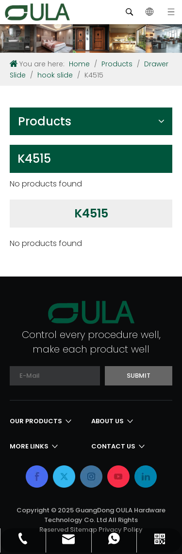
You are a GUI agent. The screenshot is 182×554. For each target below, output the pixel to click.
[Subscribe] (138, 375)
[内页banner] (91, 38)
